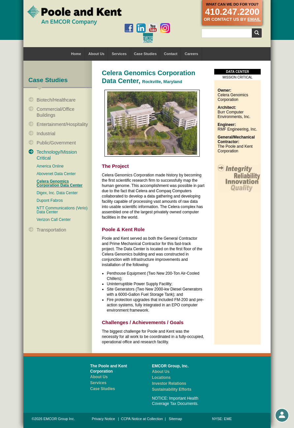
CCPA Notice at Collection (142, 419)
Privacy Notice (103, 419)
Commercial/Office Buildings (55, 112)
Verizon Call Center (54, 220)
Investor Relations (169, 383)
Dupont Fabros (50, 201)
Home (76, 54)
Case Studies (145, 54)
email (254, 19)
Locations (161, 377)
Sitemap (175, 419)
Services (119, 54)
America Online (50, 166)
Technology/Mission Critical (57, 155)
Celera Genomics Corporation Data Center (59, 183)
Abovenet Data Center (56, 174)
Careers (191, 54)
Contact (170, 54)
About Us (96, 54)
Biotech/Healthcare (56, 100)
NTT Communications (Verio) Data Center (62, 210)
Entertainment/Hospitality (62, 124)
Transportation (51, 229)
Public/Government (56, 142)
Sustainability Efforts (171, 389)
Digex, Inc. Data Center (57, 193)
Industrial (46, 133)
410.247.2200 (232, 12)
